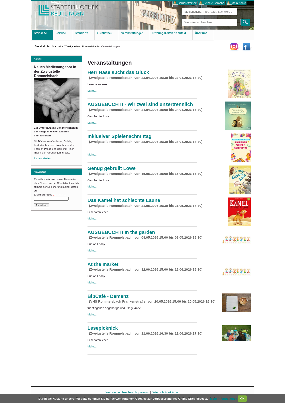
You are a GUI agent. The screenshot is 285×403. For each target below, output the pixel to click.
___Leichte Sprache (211, 3)
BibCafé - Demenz (108, 296)
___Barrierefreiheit (184, 3)
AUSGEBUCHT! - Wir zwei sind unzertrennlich (140, 104)
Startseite (57, 46)
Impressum (142, 392)
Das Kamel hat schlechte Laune (124, 200)
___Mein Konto (236, 3)
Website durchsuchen (119, 392)
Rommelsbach (90, 46)
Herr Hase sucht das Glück (118, 72)
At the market (103, 264)
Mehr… (92, 90)
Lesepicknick (103, 328)
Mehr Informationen (224, 398)
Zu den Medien (42, 158)
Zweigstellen (72, 46)
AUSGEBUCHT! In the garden (121, 232)
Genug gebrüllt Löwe (112, 168)
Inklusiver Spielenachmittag (120, 136)
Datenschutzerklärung (165, 392)
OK (242, 398)
